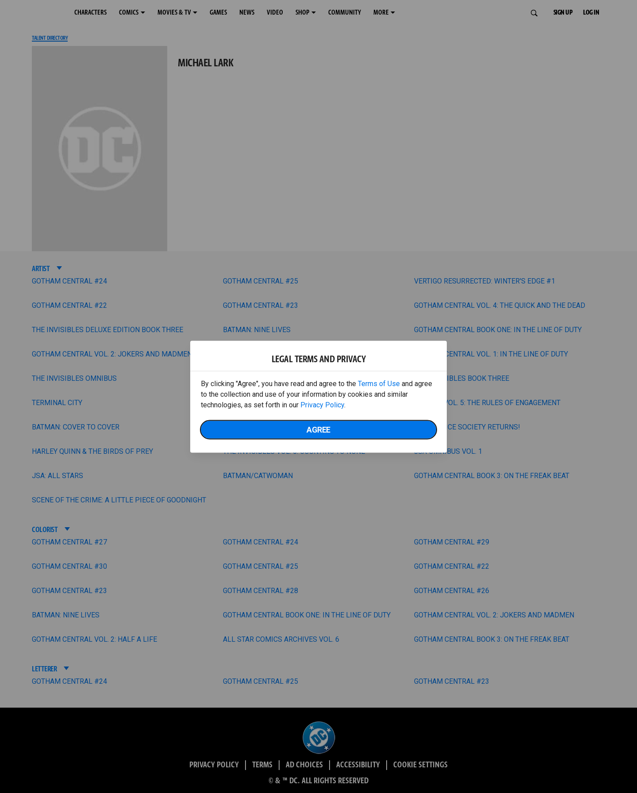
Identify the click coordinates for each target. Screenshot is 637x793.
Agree (318, 429)
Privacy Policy (322, 404)
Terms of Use (379, 383)
